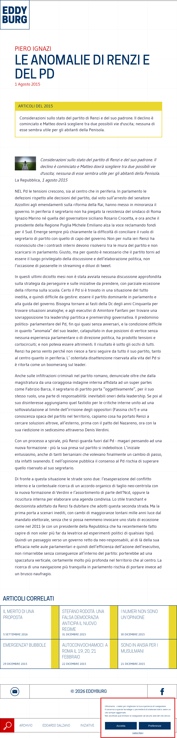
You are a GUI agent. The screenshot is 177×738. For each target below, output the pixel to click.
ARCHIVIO (25, 725)
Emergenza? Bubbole (24, 645)
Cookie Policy (137, 732)
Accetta (120, 725)
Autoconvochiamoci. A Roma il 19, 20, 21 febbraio (85, 651)
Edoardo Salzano (56, 725)
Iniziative (87, 725)
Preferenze (154, 725)
